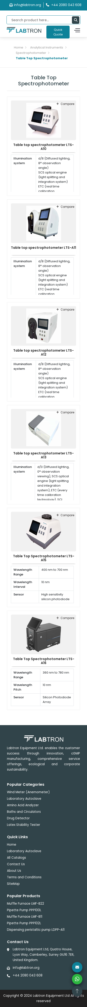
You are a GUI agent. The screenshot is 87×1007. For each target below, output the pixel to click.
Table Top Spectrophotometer (42, 58)
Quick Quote (58, 32)
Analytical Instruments (46, 47)
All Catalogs (16, 857)
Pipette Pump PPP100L (24, 910)
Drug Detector (18, 818)
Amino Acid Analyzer (23, 805)
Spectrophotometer (31, 53)
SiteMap (13, 884)
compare (65, 104)
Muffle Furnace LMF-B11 (24, 916)
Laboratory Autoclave (24, 798)
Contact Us (16, 864)
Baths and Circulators (24, 812)
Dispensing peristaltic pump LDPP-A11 (35, 929)
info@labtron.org (25, 5)
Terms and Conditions (24, 877)
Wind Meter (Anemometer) (28, 792)
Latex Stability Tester (23, 825)
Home (18, 47)
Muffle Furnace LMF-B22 (25, 903)
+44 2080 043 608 (27, 975)
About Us (14, 871)
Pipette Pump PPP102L (24, 923)
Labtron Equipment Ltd (51, 995)
